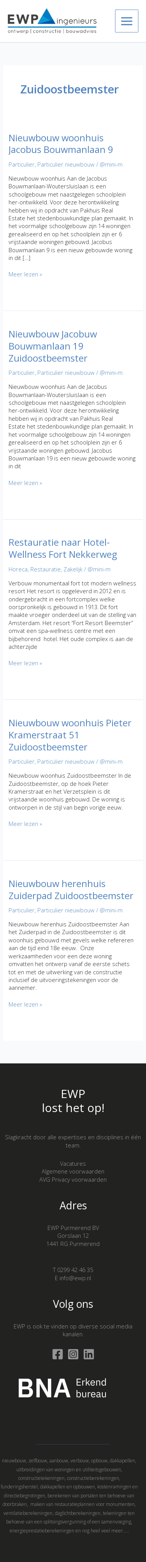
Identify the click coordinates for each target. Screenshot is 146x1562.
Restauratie (45, 569)
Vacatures (73, 1163)
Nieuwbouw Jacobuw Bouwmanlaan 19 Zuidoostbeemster (53, 346)
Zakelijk (73, 569)
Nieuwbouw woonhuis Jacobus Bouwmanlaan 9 (61, 144)
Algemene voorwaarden (73, 1171)
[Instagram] (73, 1354)
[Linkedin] (89, 1354)
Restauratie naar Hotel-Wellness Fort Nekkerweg (63, 548)
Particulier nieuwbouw (66, 164)
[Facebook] (57, 1354)
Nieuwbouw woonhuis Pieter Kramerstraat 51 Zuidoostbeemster (70, 735)
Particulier (22, 164)
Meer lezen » (25, 274)
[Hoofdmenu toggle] (127, 21)
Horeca (18, 569)
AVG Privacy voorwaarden (73, 1179)
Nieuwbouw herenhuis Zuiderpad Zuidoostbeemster (71, 889)
